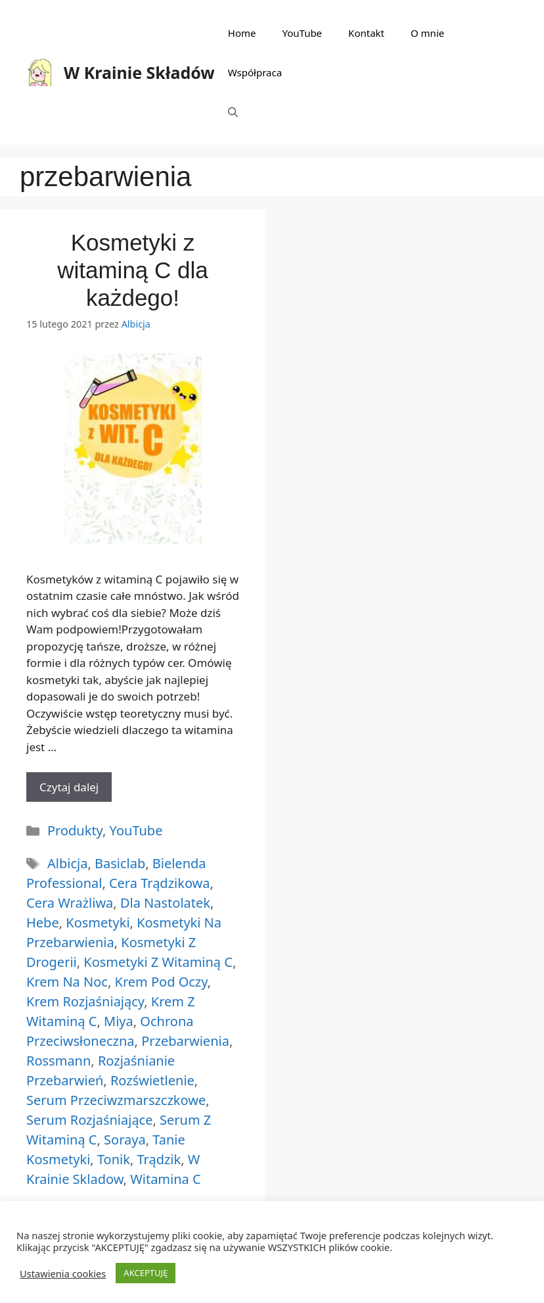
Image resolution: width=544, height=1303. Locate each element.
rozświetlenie (152, 1080)
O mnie (427, 32)
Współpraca (255, 72)
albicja (67, 863)
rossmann (58, 1060)
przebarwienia (185, 1041)
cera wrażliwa (69, 903)
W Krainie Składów (139, 72)
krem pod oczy (161, 982)
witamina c (165, 1179)
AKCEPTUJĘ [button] (146, 1273)
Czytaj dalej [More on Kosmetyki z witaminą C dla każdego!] (69, 787)
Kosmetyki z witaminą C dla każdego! (132, 270)
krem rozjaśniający (85, 1001)
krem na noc (67, 982)
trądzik (159, 1159)
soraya (125, 1139)
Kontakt (366, 32)
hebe (42, 922)
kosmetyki (97, 922)
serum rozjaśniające (89, 1120)
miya (118, 1021)
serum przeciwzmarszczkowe (116, 1100)
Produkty (74, 830)
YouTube (302, 32)
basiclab (120, 863)
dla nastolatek (165, 903)
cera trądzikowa (159, 883)
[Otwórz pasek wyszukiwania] (233, 112)
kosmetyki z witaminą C (158, 962)
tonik (113, 1159)
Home (242, 32)
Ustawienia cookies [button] (63, 1273)
